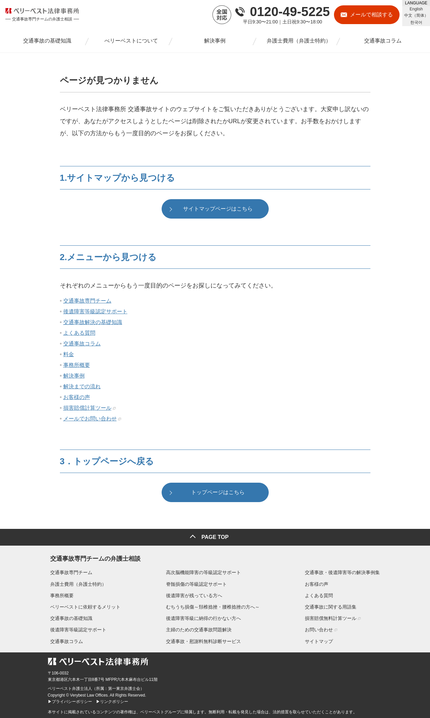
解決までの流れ (82, 388)
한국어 (416, 22)
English (416, 9)
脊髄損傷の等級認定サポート (196, 583)
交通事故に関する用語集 (333, 607)
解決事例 (74, 377)
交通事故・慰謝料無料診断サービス (203, 641)
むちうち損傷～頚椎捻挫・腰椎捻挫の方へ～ (213, 607)
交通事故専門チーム (87, 302)
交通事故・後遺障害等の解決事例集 (345, 572)
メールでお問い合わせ (90, 420)
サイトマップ (322, 641)
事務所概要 (76, 366)
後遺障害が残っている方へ (194, 595)
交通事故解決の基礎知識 (92, 323)
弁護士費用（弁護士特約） (76, 583)
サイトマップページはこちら (218, 210)
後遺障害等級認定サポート (95, 313)
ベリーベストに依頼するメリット (83, 607)
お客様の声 (76, 398)
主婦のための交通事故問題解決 (199, 629)
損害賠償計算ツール (87, 409)
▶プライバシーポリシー (70, 701)
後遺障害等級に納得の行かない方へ (203, 618)
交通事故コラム (82, 345)
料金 (68, 355)
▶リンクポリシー (112, 701)
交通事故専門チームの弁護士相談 (93, 557)
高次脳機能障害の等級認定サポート (203, 572)
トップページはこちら (218, 494)
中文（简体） (416, 15)
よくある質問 (79, 334)
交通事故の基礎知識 (69, 618)
